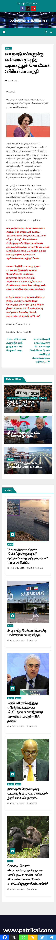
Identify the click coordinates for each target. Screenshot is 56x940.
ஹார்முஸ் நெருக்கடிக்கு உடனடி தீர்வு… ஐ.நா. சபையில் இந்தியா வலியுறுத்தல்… (27, 793)
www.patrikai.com (28, 20)
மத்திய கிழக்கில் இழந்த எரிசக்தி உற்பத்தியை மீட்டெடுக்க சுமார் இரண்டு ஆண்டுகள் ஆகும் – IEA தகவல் (25, 712)
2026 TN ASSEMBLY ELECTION (18, 398)
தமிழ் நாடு (42, 398)
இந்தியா (8, 48)
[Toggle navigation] (51, 32)
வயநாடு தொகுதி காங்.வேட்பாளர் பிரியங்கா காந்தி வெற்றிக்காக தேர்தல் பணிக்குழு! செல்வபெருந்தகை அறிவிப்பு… (40, 350)
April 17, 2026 (17, 640)
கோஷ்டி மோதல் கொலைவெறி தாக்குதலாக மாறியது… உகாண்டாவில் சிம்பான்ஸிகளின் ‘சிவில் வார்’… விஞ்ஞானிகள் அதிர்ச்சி (27, 875)
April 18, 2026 (17, 568)
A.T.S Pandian (35, 568)
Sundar (32, 640)
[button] (46, 31)
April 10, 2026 (17, 889)
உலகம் (10, 544)
